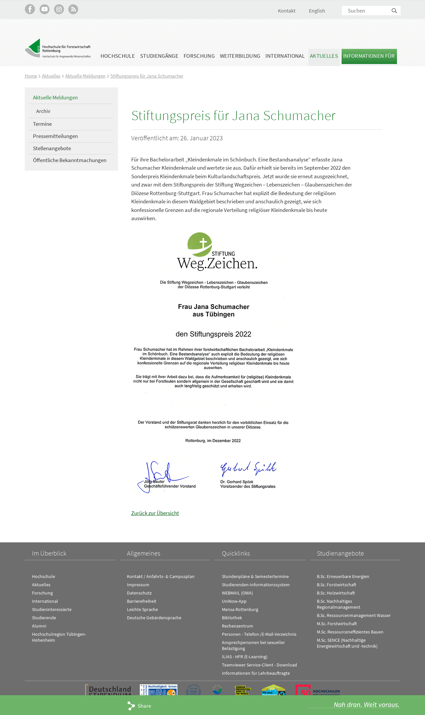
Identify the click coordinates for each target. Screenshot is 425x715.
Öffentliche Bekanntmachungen (69, 160)
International (284, 55)
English (317, 10)
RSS (73, 9)
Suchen (395, 11)
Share (144, 705)
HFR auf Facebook (30, 9)
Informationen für (369, 55)
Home (31, 76)
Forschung (199, 55)
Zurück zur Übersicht (155, 512)
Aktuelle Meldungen (85, 76)
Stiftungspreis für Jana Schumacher (146, 76)
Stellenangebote (52, 148)
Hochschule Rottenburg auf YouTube (44, 9)
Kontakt (286, 10)
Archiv (43, 110)
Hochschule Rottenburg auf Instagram (59, 9)
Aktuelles (324, 55)
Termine (42, 123)
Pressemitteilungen (55, 135)
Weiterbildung (240, 55)
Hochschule (118, 55)
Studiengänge (159, 55)
